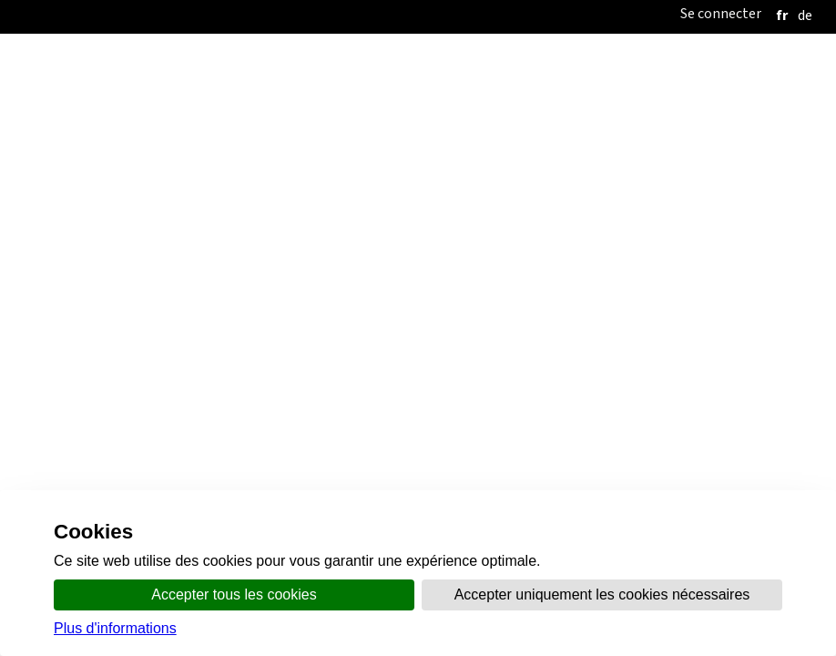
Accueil (304, 71)
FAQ (477, 141)
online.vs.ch (662, 71)
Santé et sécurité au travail (714, 108)
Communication (495, 71)
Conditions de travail (539, 108)
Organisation (387, 71)
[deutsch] (805, 15)
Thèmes (584, 71)
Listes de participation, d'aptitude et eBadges (309, 141)
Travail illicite (274, 108)
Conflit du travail (396, 108)
